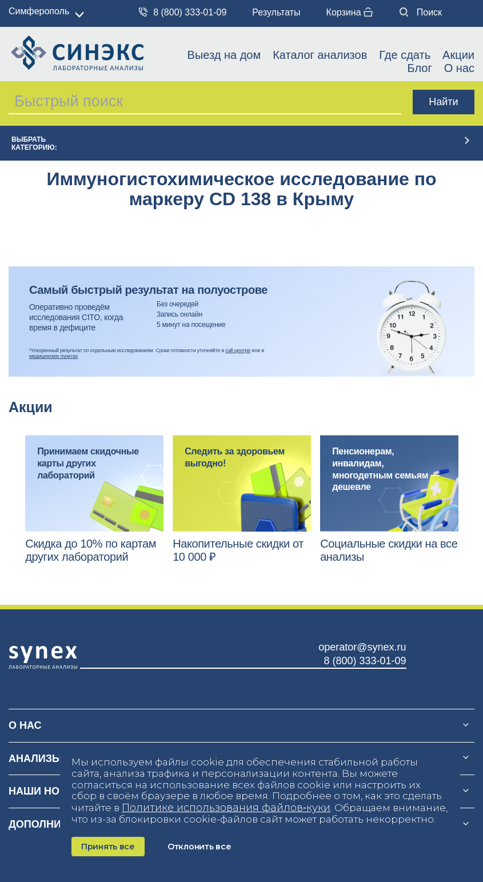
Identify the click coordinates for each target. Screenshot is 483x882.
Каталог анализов (320, 55)
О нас (459, 68)
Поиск (421, 12)
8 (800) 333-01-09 (182, 12)
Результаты (276, 12)
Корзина (349, 12)
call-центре (237, 350)
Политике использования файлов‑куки (226, 807)
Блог (419, 68)
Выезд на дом (224, 55)
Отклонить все (199, 846)
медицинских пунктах (53, 356)
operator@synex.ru (362, 647)
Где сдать (404, 55)
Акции (458, 55)
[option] (94, 499)
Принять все (108, 846)
